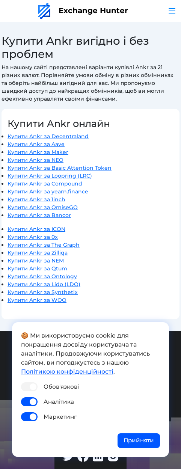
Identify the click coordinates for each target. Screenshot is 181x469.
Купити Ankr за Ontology (42, 276)
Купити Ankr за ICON (36, 229)
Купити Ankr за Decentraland (48, 136)
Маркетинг (60, 416)
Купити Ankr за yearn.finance (48, 191)
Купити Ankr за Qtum (37, 268)
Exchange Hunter (83, 10)
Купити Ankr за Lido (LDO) (44, 284)
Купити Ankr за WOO (37, 300)
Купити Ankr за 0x (33, 237)
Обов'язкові (61, 386)
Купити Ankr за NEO (35, 160)
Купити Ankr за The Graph (44, 244)
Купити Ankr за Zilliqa (38, 252)
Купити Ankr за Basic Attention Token (60, 167)
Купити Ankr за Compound (45, 183)
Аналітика (59, 401)
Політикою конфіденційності (67, 371)
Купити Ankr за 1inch (36, 199)
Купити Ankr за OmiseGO (43, 207)
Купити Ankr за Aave (36, 144)
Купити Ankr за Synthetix (43, 292)
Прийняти (139, 440)
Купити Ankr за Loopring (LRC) (50, 175)
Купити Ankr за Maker (38, 152)
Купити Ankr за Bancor (39, 215)
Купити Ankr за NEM (36, 260)
